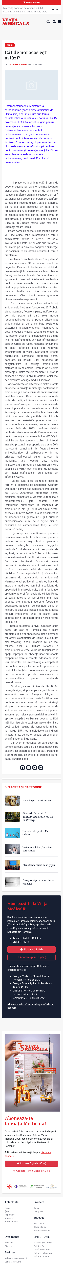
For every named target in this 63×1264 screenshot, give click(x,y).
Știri (7, 1211)
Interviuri (9, 1218)
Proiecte (39, 1202)
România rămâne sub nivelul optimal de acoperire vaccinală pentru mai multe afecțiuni (24, 12)
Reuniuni (9, 1242)
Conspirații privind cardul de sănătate (39, 881)
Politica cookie (41, 1256)
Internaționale (11, 1221)
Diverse (8, 1246)
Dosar (37, 1208)
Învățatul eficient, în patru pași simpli (37, 849)
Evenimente (12, 1236)
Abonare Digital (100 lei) (31, 1163)
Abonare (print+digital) (31, 957)
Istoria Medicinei (42, 1230)
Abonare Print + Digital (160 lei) (31, 1170)
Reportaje (9, 1214)
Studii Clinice (40, 1227)
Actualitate (11, 1202)
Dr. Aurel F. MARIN (17, 64)
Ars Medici (39, 1223)
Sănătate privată (13, 1261)
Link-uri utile (42, 1236)
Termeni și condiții (43, 1242)
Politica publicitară (43, 1253)
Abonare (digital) (31, 949)
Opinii (7, 1208)
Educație (39, 1217)
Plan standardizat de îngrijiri (39, 865)
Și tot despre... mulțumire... (37, 800)
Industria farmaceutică (16, 1258)
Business (10, 1252)
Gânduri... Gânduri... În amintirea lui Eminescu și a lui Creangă (38, 817)
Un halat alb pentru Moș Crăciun (36, 832)
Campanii (38, 1211)
